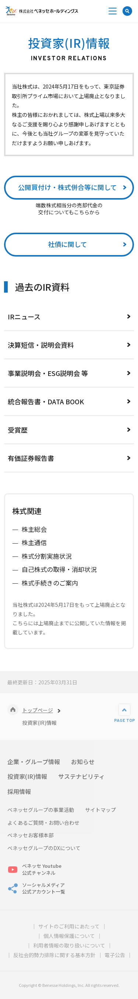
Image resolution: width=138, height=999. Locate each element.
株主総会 (34, 529)
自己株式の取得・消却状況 (59, 569)
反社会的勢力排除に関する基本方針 (54, 955)
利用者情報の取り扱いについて (69, 945)
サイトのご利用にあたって (69, 926)
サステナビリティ (81, 776)
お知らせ (83, 762)
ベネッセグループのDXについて (44, 848)
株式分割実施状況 (47, 556)
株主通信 (34, 542)
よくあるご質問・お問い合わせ (43, 822)
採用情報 (19, 791)
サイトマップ (100, 809)
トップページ (37, 710)
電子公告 (115, 955)
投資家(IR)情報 (27, 776)
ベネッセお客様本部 (30, 835)
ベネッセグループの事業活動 (40, 809)
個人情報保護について (69, 935)
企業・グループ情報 (33, 762)
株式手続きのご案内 (50, 582)
